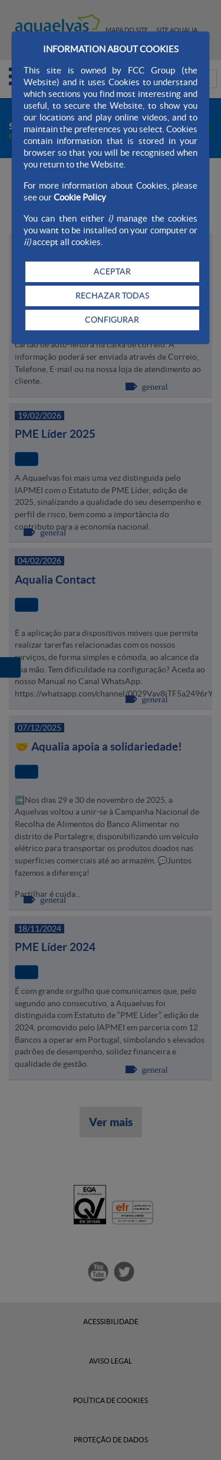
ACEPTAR (112, 271)
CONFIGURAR (112, 319)
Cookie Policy (80, 197)
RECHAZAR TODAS (112, 295)
